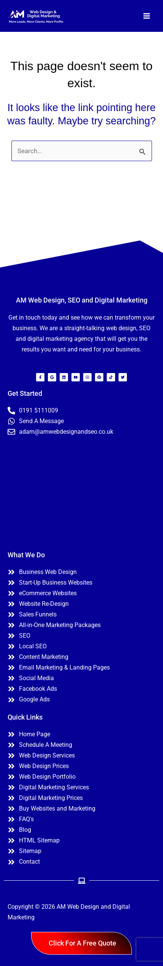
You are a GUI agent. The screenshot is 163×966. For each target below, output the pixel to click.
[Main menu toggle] (147, 16)
